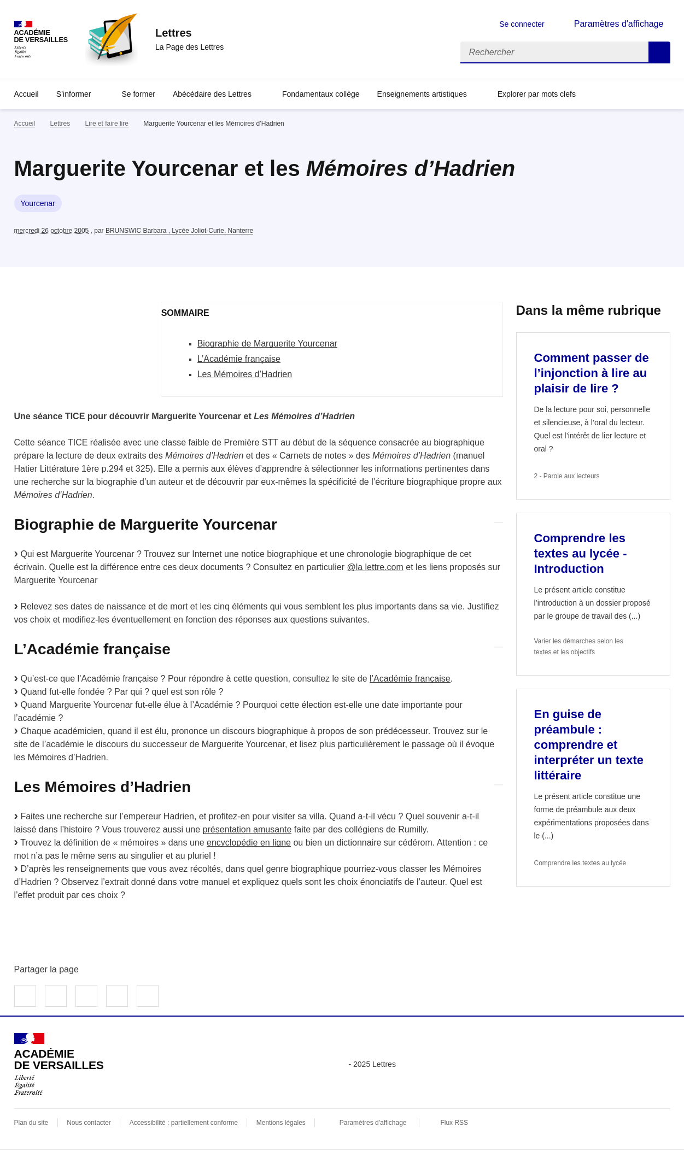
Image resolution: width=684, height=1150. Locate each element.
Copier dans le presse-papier (148, 996)
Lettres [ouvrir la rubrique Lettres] (60, 123)
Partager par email (117, 996)
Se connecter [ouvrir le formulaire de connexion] (522, 24)
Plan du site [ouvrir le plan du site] (31, 1122)
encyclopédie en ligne (249, 842)
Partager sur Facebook (25, 996)
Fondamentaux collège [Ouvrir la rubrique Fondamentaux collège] (321, 94)
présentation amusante (247, 829)
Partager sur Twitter (56, 996)
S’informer (73, 94)
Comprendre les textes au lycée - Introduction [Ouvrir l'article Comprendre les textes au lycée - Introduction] (580, 553)
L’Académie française (238, 358)
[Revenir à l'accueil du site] (59, 1064)
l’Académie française (410, 678)
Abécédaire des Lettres (212, 94)
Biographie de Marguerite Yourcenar (267, 343)
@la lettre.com (375, 567)
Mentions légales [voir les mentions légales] (281, 1122)
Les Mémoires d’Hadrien (244, 374)
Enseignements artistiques (422, 94)
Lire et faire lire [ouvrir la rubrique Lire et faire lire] (106, 123)
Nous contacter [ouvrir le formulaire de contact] (89, 1122)
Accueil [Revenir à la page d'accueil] (26, 94)
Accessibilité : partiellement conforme (184, 1122)
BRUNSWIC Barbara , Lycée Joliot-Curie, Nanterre (179, 230)
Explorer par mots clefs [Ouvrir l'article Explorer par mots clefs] (537, 94)
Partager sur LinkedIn (86, 996)
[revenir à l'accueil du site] (189, 32)
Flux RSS (454, 1122)
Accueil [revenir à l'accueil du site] (25, 123)
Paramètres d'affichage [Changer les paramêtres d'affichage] (619, 23)
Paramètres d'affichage (373, 1122)
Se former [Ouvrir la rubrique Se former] (138, 94)
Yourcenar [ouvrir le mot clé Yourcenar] (38, 203)
